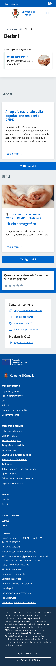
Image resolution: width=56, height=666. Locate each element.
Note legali (7, 588)
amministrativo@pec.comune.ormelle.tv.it (27, 556)
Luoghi (5, 520)
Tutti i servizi (28, 166)
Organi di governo (11, 391)
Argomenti (17, 29)
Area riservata (9, 597)
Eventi (5, 525)
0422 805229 (13, 547)
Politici (5, 405)
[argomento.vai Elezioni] (18, 214)
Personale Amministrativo (15, 410)
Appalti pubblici (9, 473)
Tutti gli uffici (28, 259)
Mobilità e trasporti (11, 440)
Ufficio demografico (17, 56)
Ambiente (7, 464)
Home (6, 29)
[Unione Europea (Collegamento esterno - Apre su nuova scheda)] (28, 363)
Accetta (28, 660)
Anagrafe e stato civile (13, 445)
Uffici (4, 400)
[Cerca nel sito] (48, 13)
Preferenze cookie (14, 645)
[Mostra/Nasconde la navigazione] (6, 13)
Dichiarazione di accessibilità (16, 593)
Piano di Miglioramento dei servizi (19, 602)
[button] (11, 4)
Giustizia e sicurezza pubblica (16, 454)
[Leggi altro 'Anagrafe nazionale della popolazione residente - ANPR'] (14, 153)
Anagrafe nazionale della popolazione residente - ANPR (24, 115)
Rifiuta (28, 653)
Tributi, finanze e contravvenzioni (19, 469)
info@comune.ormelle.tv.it (22, 551)
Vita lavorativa (9, 435)
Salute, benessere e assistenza (17, 478)
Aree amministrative (12, 396)
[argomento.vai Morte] (9, 217)
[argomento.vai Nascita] (21, 217)
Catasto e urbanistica (12, 431)
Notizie (5, 499)
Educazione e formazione (14, 459)
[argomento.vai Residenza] (35, 217)
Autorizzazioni (9, 450)
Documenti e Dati (10, 414)
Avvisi (5, 504)
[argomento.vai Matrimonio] (33, 214)
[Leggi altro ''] (14, 247)
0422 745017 (13, 542)
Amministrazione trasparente (17, 583)
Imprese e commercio (12, 483)
